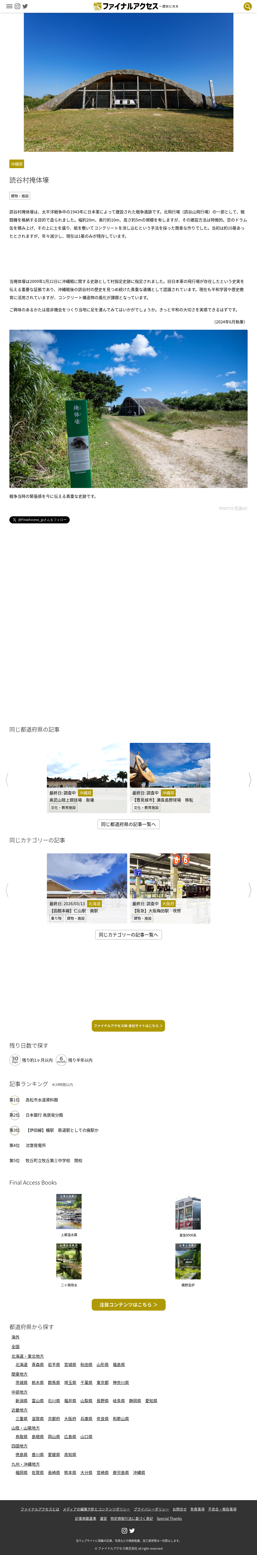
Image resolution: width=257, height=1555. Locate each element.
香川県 (38, 1454)
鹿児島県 (121, 1472)
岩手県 (54, 1364)
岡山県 (54, 1436)
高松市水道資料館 (42, 1100)
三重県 (21, 1418)
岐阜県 (119, 1400)
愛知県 (151, 1400)
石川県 (54, 1400)
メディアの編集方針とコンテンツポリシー (96, 1509)
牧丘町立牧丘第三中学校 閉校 (54, 1160)
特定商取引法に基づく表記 (132, 1518)
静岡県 (135, 1400)
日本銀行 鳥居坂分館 (44, 1115)
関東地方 (19, 1374)
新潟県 (21, 1400)
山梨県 (86, 1400)
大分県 (86, 1472)
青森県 (38, 1364)
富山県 (38, 1400)
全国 (15, 1346)
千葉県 (86, 1382)
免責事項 (197, 1509)
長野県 (103, 1400)
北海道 (21, 1364)
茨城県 (21, 1382)
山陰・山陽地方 (25, 1428)
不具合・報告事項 (222, 1509)
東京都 (103, 1382)
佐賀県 (38, 1472)
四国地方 (19, 1446)
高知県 (70, 1454)
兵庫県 (86, 1418)
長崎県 (54, 1472)
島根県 (38, 1436)
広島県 (70, 1436)
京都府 (54, 1418)
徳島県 (21, 1454)
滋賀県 (38, 1418)
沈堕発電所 (36, 1145)
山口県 (86, 1436)
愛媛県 (54, 1454)
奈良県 (103, 1418)
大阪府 (70, 1418)
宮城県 (70, 1364)
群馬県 (54, 1382)
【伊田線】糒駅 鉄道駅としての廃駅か (62, 1130)
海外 (15, 1337)
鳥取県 (21, 1436)
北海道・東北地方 (27, 1356)
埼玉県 (70, 1382)
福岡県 (21, 1472)
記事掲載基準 (85, 1518)
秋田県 (86, 1364)
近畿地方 (19, 1410)
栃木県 (38, 1382)
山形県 (103, 1364)
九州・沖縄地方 (25, 1464)
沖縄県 (139, 1472)
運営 (103, 1518)
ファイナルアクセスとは (40, 1509)
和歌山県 (121, 1418)
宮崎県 (103, 1472)
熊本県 (70, 1472)
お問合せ (180, 1509)
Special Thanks (169, 1518)
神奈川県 (121, 1382)
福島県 (119, 1364)
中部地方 (19, 1392)
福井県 (70, 1400)
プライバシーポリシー (151, 1509)
